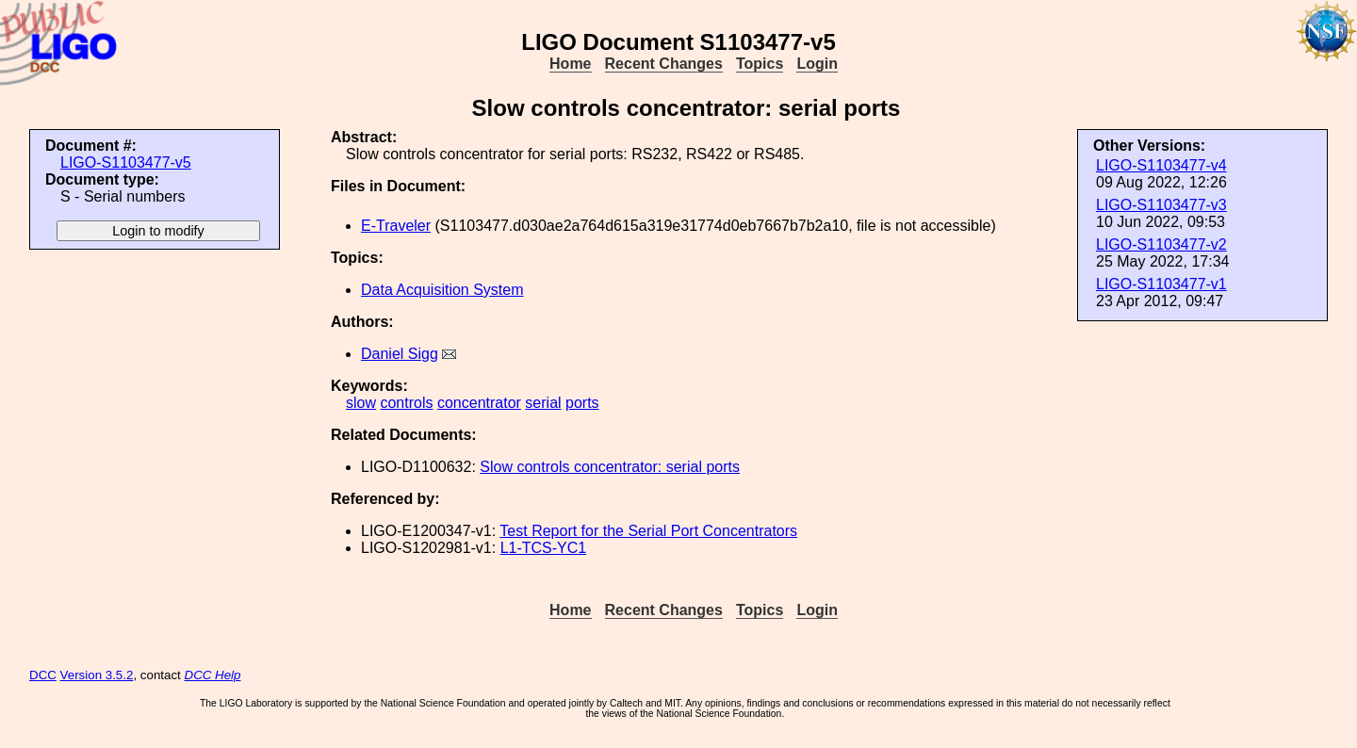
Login (817, 64)
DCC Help (213, 675)
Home (570, 64)
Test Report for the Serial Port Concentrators (648, 531)
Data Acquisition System (442, 290)
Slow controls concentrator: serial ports (610, 467)
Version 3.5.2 (97, 675)
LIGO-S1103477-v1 (1161, 284)
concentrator (479, 403)
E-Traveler (396, 226)
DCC (43, 675)
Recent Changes (664, 64)
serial (543, 403)
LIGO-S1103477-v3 (1161, 205)
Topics (759, 64)
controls (406, 403)
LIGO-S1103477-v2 (1161, 244)
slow (361, 403)
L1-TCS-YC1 (543, 548)
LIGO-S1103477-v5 (125, 162)
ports (582, 403)
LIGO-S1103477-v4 (1161, 165)
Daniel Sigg (399, 354)
